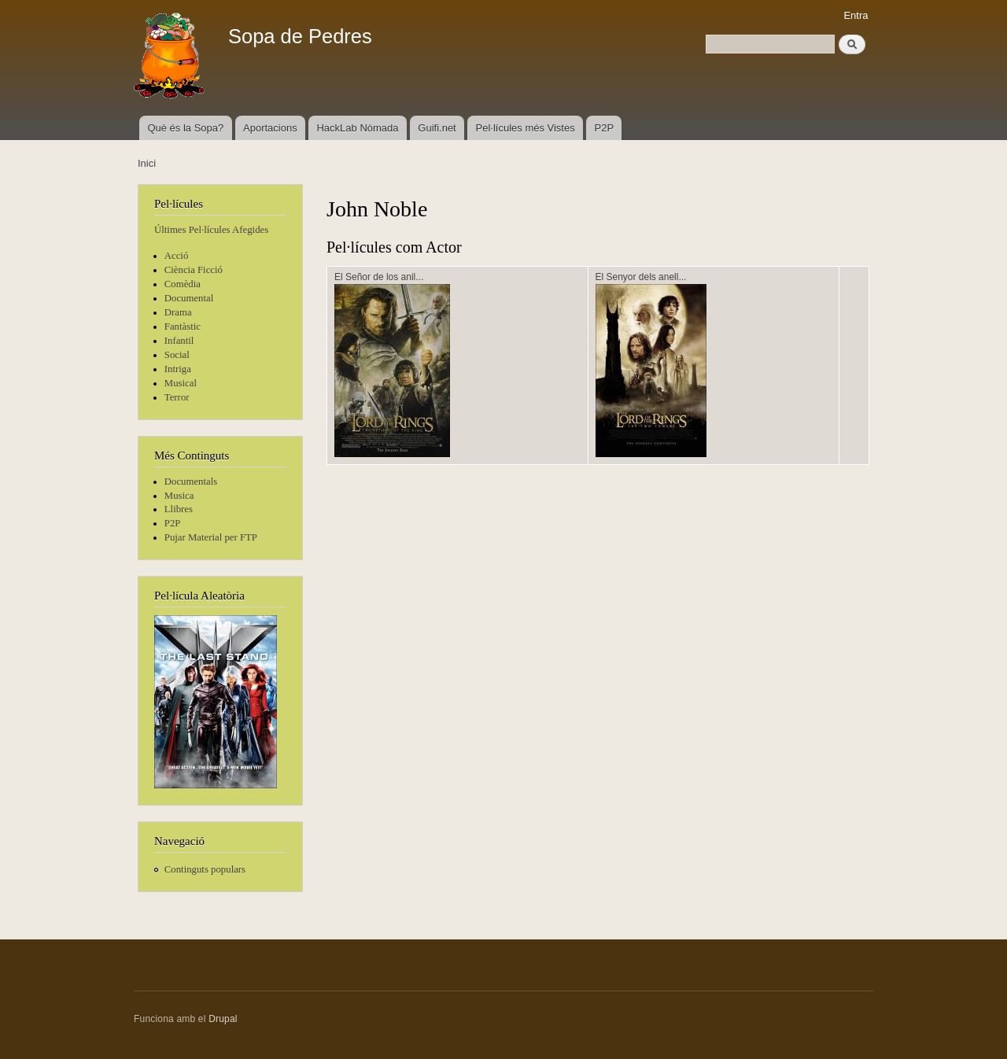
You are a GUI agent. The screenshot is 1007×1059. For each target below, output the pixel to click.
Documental (188, 298)
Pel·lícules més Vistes (525, 128)
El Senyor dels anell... (641, 276)
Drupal (223, 1018)
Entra (855, 15)
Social (177, 354)
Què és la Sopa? (185, 128)
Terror (177, 397)
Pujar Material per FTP (210, 537)
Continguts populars (204, 869)
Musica (179, 495)
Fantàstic (182, 326)
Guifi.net (437, 128)
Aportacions (270, 128)
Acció (176, 255)
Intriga (177, 369)
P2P (604, 128)
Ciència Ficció (193, 269)
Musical (180, 383)
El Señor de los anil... (378, 276)
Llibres (178, 509)
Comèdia (182, 284)
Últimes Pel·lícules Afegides (211, 229)
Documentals (190, 481)
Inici (147, 163)
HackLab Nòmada (357, 128)
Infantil (179, 340)
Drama (178, 312)
